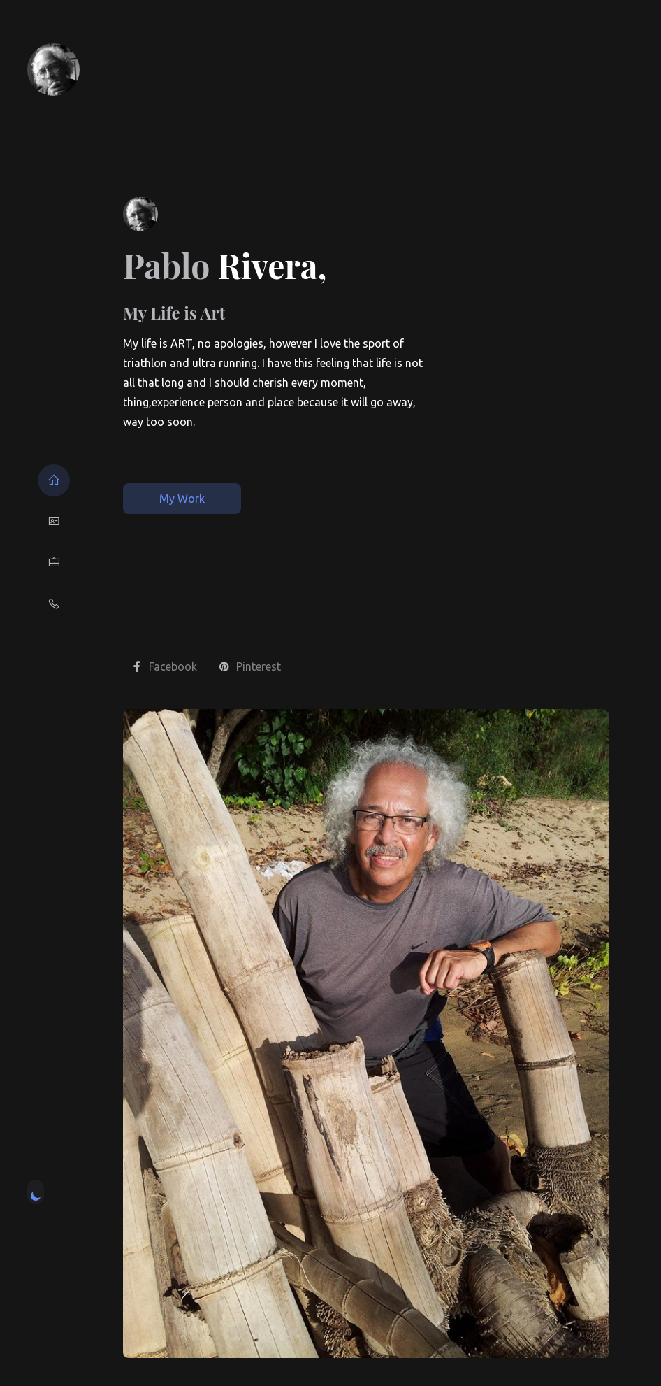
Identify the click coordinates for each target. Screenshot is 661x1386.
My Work (182, 498)
